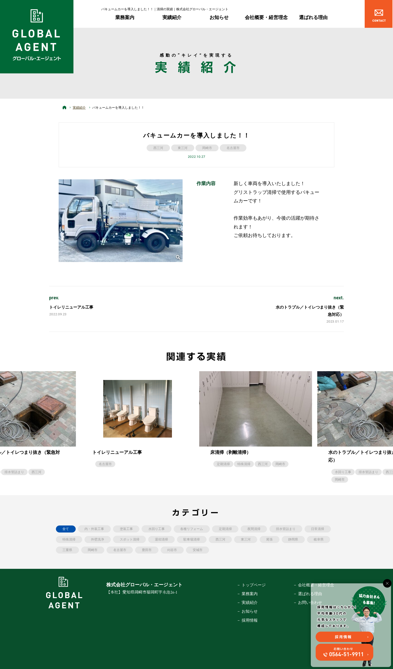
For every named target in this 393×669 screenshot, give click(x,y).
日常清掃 (317, 529)
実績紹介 (171, 17)
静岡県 (293, 539)
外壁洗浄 (97, 539)
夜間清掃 (253, 529)
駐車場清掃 (191, 539)
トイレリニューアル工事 (71, 307)
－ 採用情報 (247, 620)
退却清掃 (161, 539)
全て (65, 529)
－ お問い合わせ (307, 602)
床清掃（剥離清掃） (230, 452)
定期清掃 (223, 464)
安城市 (198, 550)
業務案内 (124, 17)
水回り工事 (343, 472)
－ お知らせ (247, 611)
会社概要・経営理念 (266, 17)
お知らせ (219, 17)
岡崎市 (207, 148)
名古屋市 (233, 148)
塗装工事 (126, 529)
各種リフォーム (191, 529)
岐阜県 (319, 539)
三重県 (67, 550)
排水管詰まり (14, 472)
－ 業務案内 (247, 593)
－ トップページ (251, 585)
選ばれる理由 (313, 17)
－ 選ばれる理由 (307, 593)
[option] (256, 419)
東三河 (182, 148)
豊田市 (147, 550)
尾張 (269, 539)
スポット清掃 (129, 539)
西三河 (158, 148)
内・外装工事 (94, 529)
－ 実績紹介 (247, 602)
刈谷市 (172, 550)
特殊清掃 (243, 464)
